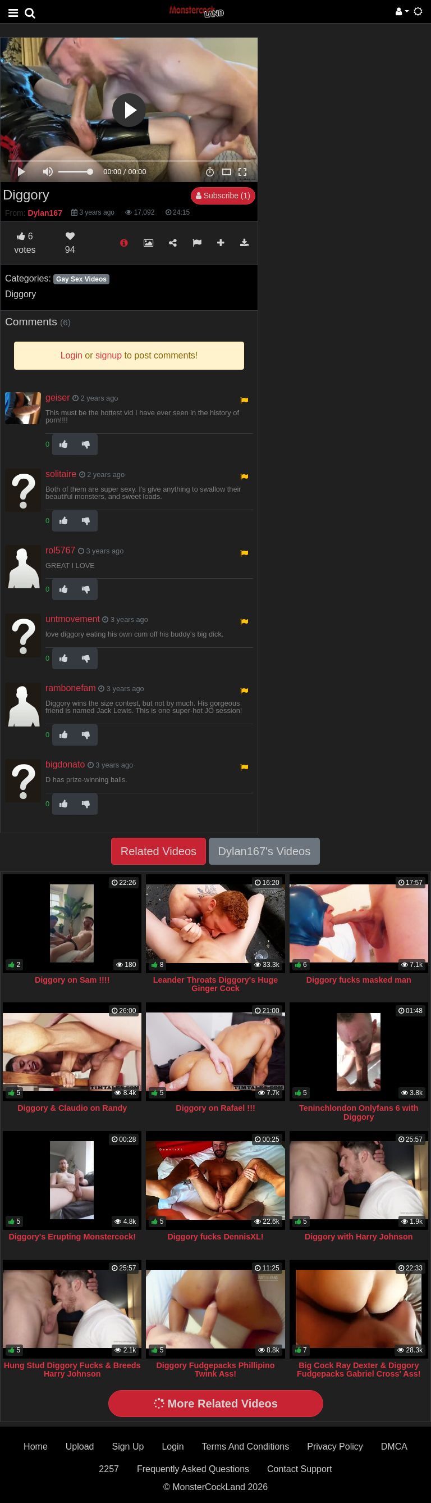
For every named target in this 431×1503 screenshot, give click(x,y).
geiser (57, 397)
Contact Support (299, 1469)
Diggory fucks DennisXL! (215, 1236)
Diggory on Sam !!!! (72, 979)
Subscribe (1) (223, 195)
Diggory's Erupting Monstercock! (72, 1236)
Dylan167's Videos (264, 851)
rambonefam (70, 688)
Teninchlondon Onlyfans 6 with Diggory (358, 1112)
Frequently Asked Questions (193, 1469)
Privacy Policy (335, 1446)
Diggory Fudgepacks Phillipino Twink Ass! (215, 1370)
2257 (109, 1469)
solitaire (60, 474)
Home (36, 1446)
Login (173, 1446)
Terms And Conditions (246, 1446)
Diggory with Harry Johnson (359, 1236)
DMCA (394, 1446)
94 (70, 243)
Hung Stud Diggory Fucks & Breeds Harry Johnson (72, 1370)
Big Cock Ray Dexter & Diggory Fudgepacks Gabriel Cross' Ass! (358, 1370)
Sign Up (128, 1446)
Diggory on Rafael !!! (215, 1108)
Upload (80, 1446)
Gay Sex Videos (81, 279)
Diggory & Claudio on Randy (72, 1108)
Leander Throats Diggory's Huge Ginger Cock (215, 984)
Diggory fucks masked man (358, 979)
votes (24, 243)
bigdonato (65, 764)
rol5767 (60, 550)
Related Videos (158, 851)
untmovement (72, 619)
